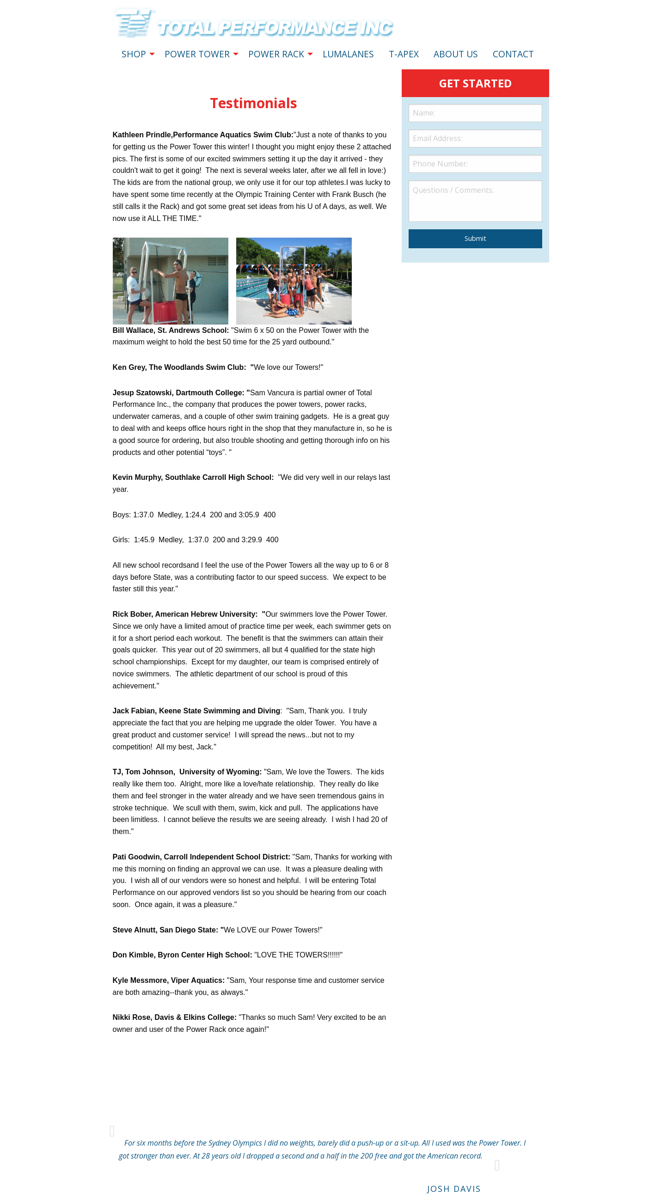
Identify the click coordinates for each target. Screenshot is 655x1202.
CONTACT (513, 54)
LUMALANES (348, 54)
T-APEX (404, 54)
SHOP (134, 54)
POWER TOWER (197, 54)
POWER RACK (276, 54)
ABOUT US (456, 54)
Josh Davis (454, 1188)
